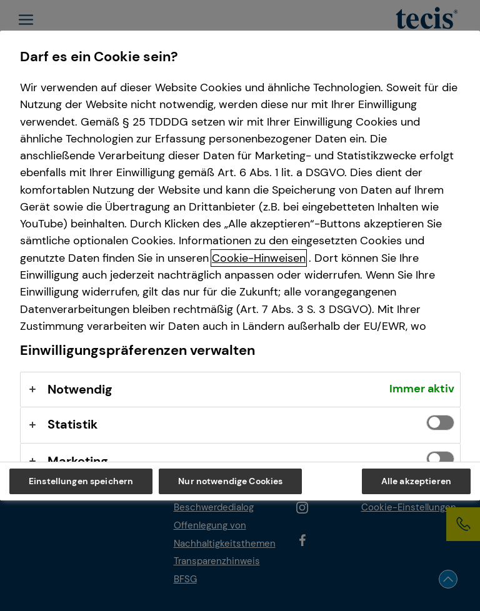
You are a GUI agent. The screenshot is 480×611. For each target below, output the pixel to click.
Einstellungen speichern (81, 481)
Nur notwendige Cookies (230, 481)
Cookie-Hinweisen (259, 258)
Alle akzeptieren (416, 481)
